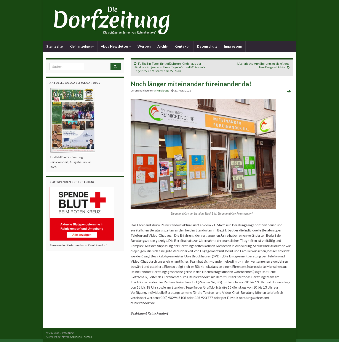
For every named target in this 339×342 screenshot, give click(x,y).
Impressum (233, 46)
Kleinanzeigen (81, 46)
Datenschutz (207, 46)
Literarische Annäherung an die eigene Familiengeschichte (263, 65)
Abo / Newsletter (116, 46)
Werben (144, 46)
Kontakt (182, 46)
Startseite (54, 46)
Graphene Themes (81, 336)
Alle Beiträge (161, 90)
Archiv (162, 46)
